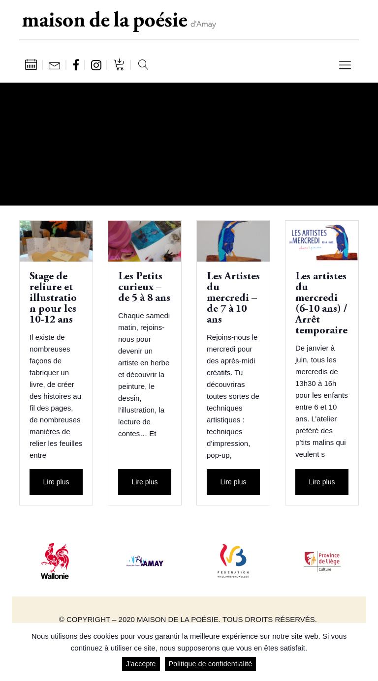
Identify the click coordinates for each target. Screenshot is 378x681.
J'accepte (141, 664)
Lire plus (56, 482)
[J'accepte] (366, 652)
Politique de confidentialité (210, 664)
